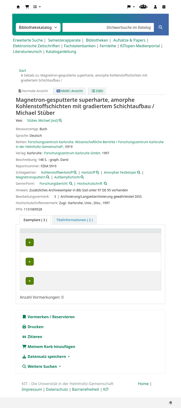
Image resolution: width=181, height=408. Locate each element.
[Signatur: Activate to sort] (127, 233)
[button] (27, 6)
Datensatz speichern (44, 361)
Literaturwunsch (27, 51)
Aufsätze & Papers (129, 40)
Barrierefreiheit (85, 394)
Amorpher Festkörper (120, 172)
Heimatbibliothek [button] (37, 233)
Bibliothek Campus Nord (43, 261)
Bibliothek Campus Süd (42, 242)
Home (143, 388)
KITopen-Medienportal (140, 45)
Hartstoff (88, 172)
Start (22, 70)
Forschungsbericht (54, 183)
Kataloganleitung (61, 51)
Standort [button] (77, 233)
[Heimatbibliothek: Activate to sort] (44, 233)
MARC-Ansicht (70, 91)
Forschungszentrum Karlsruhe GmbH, (72, 153)
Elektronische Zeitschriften (36, 45)
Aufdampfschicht (67, 177)
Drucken (33, 332)
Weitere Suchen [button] (40, 371)
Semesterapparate (64, 40)
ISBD (97, 91)
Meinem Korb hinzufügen (48, 351)
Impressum (32, 394)
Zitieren (32, 341)
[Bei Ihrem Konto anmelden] (155, 6)
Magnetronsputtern (30, 177)
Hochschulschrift (90, 183)
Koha (18, 7)
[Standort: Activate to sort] (91, 233)
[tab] (74, 220)
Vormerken (35, 322)
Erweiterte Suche (28, 40)
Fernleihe (108, 45)
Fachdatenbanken (80, 45)
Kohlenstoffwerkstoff (57, 172)
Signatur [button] (123, 233)
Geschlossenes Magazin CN (90, 261)
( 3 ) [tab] (35, 220)
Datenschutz (57, 394)
